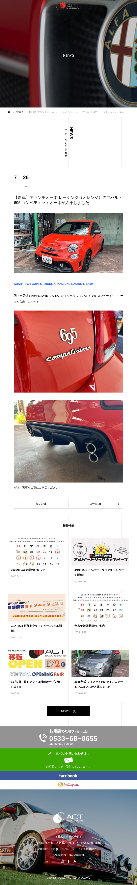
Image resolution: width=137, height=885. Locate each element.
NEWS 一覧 (68, 711)
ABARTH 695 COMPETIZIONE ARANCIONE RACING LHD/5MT (54, 283)
